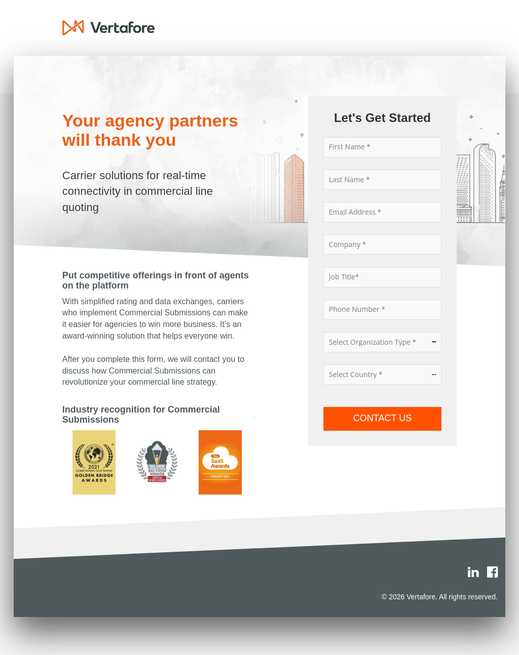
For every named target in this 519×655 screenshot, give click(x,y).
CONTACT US (382, 418)
